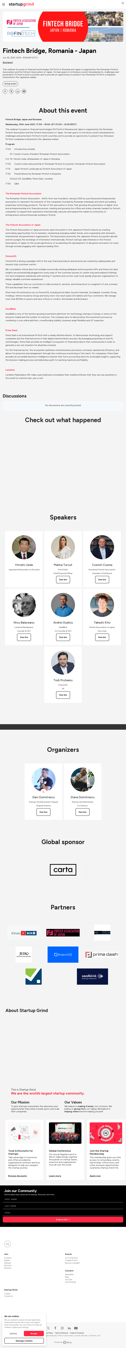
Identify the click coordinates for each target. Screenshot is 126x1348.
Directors (7, 1268)
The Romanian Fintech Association (23, 193)
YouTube (68, 1280)
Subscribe (62, 1219)
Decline (13, 1333)
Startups (7, 1263)
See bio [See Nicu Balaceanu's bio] (24, 637)
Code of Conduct (77, 1333)
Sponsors (7, 1265)
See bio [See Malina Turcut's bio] (63, 579)
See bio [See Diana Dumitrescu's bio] (83, 812)
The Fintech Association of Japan (22, 225)
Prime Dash (11, 330)
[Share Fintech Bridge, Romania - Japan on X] (11, 91)
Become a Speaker (72, 1263)
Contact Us (8, 1296)
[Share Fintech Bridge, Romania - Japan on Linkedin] (17, 91)
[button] (123, 3)
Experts (7, 1260)
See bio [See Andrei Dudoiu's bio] (63, 637)
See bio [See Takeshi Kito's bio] (102, 637)
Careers (7, 1294)
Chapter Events (71, 1260)
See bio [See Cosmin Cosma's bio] (102, 579)
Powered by (63, 1342)
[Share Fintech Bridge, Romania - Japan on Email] (24, 91)
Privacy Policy (47, 1333)
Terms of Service (62, 1333)
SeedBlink (10, 309)
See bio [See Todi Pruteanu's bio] (63, 695)
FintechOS (10, 256)
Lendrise (10, 370)
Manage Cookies (24, 1340)
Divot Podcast (70, 1282)
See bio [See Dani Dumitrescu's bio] (43, 812)
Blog (67, 1277)
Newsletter (69, 1274)
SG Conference (71, 1258)
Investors (7, 1258)
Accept (33, 1333)
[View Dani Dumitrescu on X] (43, 792)
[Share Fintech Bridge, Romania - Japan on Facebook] (5, 91)
